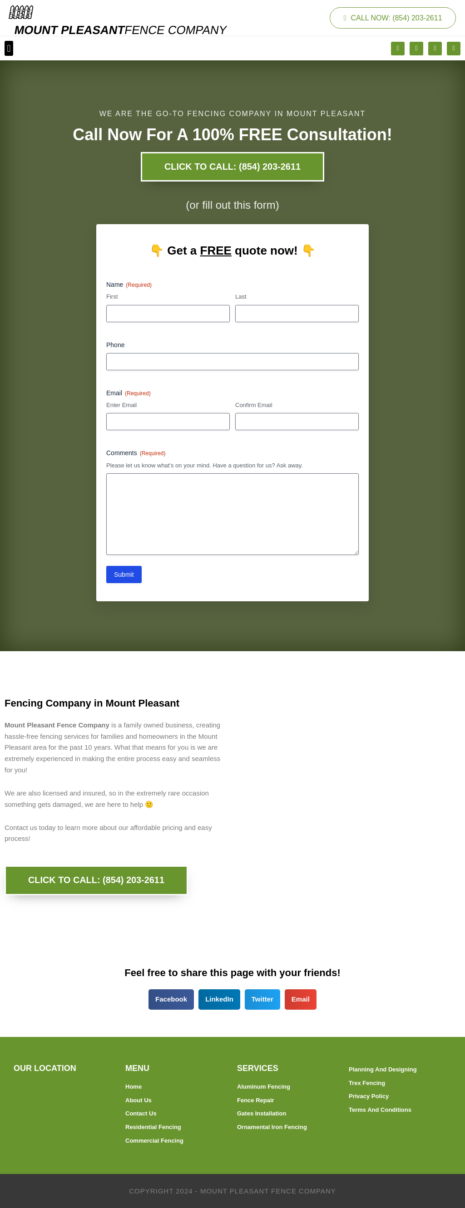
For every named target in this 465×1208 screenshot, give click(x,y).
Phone (115, 345)
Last (241, 297)
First (112, 297)
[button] (9, 48)
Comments (135, 454)
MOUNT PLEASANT (120, 30)
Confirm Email (253, 405)
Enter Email (121, 405)
